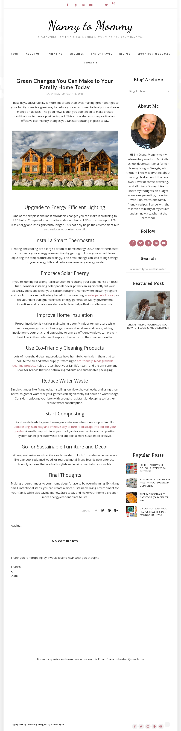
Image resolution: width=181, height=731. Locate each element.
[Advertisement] (148, 391)
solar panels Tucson (101, 295)
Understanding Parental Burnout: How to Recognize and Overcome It (148, 326)
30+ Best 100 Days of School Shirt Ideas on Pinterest (153, 468)
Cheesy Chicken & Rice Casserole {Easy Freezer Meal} (154, 497)
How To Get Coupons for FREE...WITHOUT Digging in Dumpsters (155, 482)
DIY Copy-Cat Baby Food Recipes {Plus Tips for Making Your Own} (153, 511)
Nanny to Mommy (90, 25)
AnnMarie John (58, 724)
